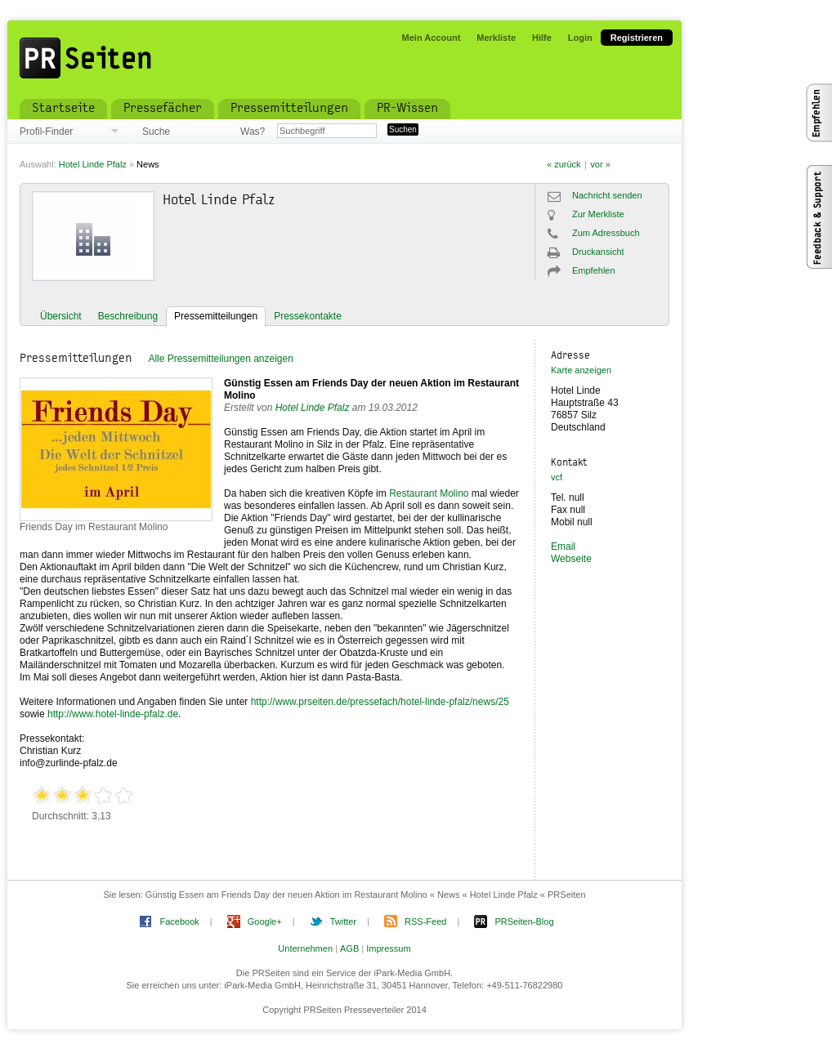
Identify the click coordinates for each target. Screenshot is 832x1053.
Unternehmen (305, 948)
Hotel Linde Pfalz (93, 164)
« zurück (564, 164)
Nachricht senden (607, 195)
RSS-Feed (425, 921)
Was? (252, 131)
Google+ (265, 921)
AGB (349, 948)
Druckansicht (598, 252)
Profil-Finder (46, 131)
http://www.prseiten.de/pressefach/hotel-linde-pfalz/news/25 (380, 701)
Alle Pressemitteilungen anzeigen (220, 358)
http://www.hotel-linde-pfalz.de (112, 714)
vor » (600, 164)
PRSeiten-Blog (523, 921)
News (147, 164)
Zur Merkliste (598, 214)
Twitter (343, 921)
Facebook (179, 921)
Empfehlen (593, 270)
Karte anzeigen (581, 370)
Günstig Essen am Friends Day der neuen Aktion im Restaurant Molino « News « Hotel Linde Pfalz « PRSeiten (365, 894)
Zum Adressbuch (606, 233)
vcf (556, 477)
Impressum (388, 948)
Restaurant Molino (428, 493)
